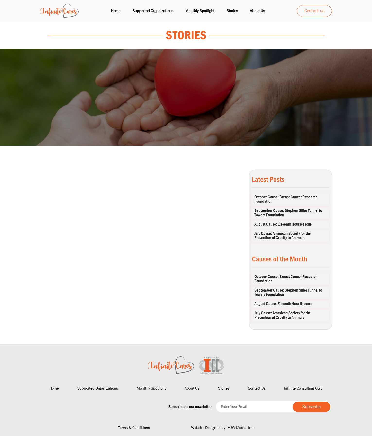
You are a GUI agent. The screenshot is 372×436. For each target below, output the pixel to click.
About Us (192, 388)
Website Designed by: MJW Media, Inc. (222, 427)
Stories (232, 10)
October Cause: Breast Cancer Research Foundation (285, 199)
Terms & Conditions (134, 427)
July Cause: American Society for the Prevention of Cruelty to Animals (282, 236)
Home (115, 10)
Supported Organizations (153, 10)
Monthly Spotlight (199, 10)
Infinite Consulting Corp (303, 388)
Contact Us (257, 388)
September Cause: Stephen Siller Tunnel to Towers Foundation (288, 213)
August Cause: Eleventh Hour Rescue (283, 224)
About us (257, 10)
